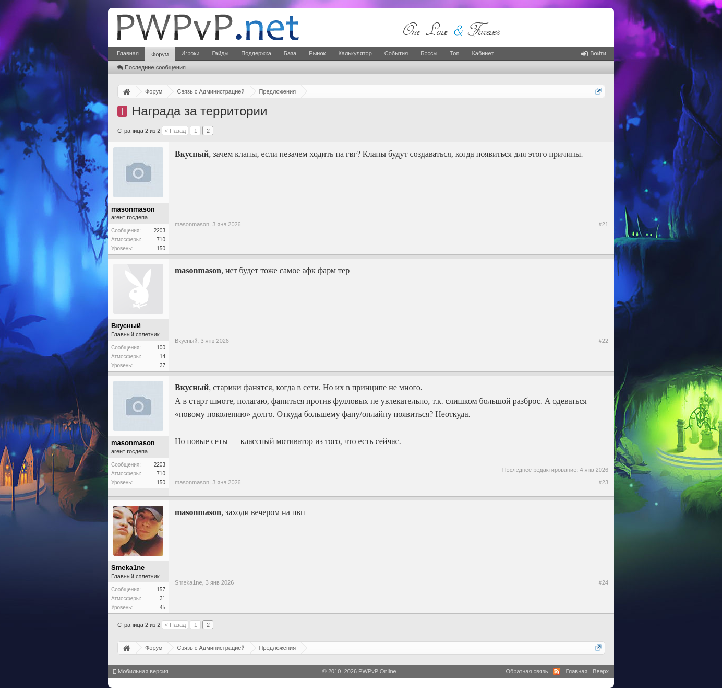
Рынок (317, 53)
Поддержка (256, 53)
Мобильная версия (141, 671)
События (396, 53)
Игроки (190, 53)
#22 (603, 340)
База (290, 53)
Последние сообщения (151, 67)
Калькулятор (354, 53)
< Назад (175, 130)
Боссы (428, 53)
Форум (160, 54)
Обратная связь (527, 671)
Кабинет (483, 53)
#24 (603, 582)
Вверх (601, 671)
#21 (603, 224)
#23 (603, 482)
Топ (454, 53)
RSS (556, 671)
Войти (593, 53)
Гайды (220, 53)
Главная (128, 53)
